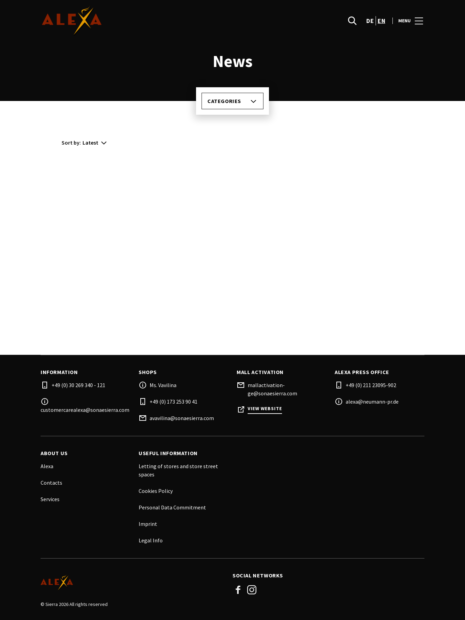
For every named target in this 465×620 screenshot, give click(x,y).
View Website (265, 409)
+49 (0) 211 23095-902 (371, 385)
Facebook (238, 589)
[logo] (137, 20)
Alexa (47, 466)
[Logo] (132, 582)
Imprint (148, 523)
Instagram (251, 589)
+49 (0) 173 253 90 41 (173, 401)
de (370, 21)
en (381, 21)
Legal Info (151, 540)
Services (50, 499)
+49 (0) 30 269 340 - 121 (78, 385)
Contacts (51, 482)
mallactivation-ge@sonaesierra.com (272, 389)
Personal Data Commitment (172, 507)
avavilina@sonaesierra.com (182, 418)
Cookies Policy (156, 490)
